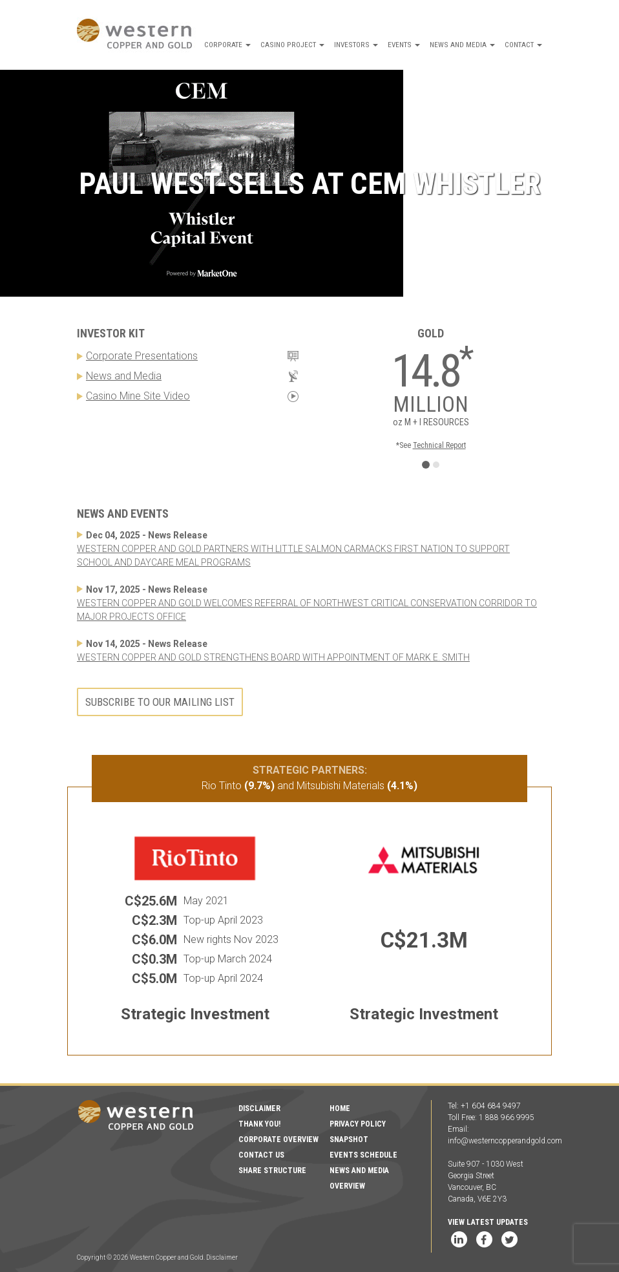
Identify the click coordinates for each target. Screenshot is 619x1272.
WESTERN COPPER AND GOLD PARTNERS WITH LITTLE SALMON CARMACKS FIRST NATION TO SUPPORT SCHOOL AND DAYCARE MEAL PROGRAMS (293, 555)
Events (404, 44)
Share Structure (272, 1170)
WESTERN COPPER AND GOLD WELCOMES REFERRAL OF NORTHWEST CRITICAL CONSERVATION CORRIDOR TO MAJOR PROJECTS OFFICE (307, 610)
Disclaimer (259, 1108)
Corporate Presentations (142, 356)
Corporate (227, 44)
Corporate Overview (278, 1139)
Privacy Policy (358, 1124)
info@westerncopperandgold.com (505, 1140)
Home (340, 1108)
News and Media (462, 44)
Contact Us (261, 1155)
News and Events (123, 513)
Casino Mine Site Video (138, 396)
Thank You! (259, 1124)
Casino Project (292, 44)
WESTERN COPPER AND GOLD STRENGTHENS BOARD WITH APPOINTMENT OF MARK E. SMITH (273, 657)
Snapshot (349, 1139)
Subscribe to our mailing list (160, 701)
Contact (523, 44)
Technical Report (439, 445)
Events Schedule (363, 1155)
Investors (356, 44)
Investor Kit (111, 333)
